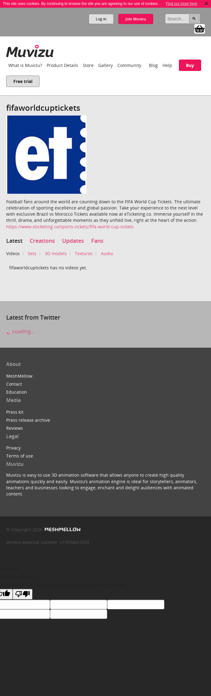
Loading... (20, 331)
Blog (153, 65)
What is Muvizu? (25, 65)
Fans (97, 240)
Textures (84, 253)
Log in (101, 19)
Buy (190, 65)
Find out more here (181, 4)
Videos (13, 253)
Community (129, 65)
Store (88, 65)
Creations (42, 240)
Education (16, 392)
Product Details (62, 65)
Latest (14, 240)
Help (167, 65)
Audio (107, 253)
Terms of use (19, 456)
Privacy (13, 448)
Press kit (14, 412)
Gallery (105, 65)
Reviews (14, 428)
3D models (56, 253)
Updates (73, 240)
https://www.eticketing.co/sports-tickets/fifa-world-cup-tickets (70, 227)
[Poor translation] (22, 594)
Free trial (22, 81)
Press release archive (28, 420)
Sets (32, 253)
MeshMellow (19, 376)
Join (135, 19)
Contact (14, 384)
